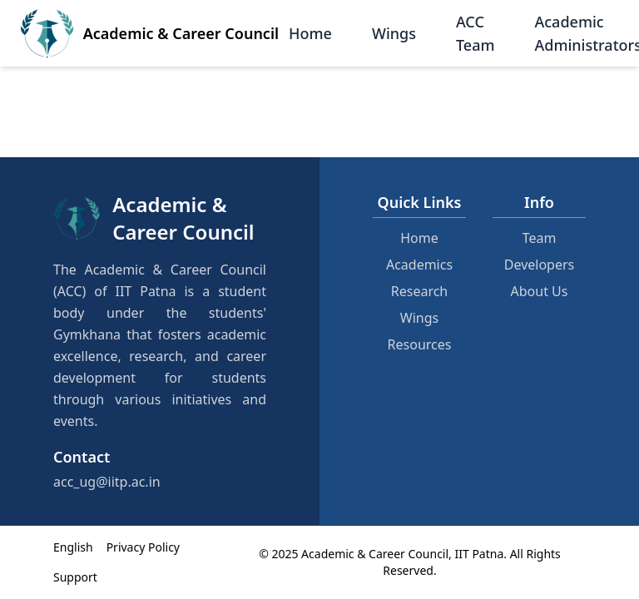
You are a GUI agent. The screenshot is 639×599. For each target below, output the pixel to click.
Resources (420, 344)
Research (419, 291)
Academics (419, 264)
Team (540, 238)
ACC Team (475, 33)
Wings (394, 33)
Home (310, 33)
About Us (539, 291)
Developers (539, 264)
